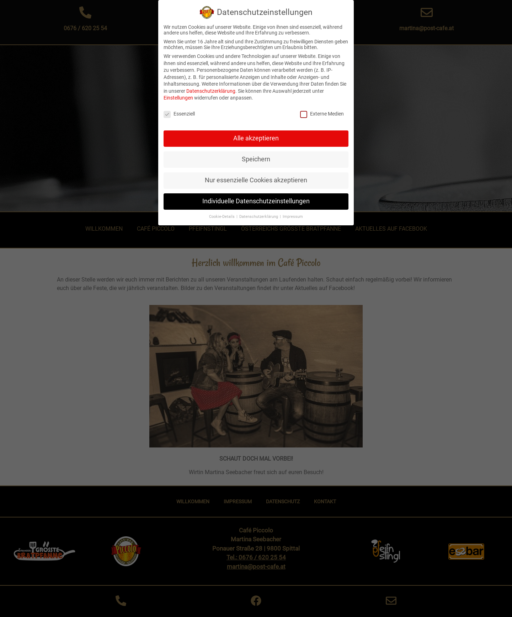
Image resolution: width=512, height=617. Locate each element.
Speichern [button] (256, 155)
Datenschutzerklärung (210, 87)
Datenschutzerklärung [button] (259, 212)
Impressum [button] (293, 212)
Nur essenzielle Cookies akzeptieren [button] (256, 176)
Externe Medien (322, 110)
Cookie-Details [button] (222, 212)
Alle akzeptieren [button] (256, 134)
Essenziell (179, 110)
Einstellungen (178, 94)
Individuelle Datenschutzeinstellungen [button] (256, 197)
